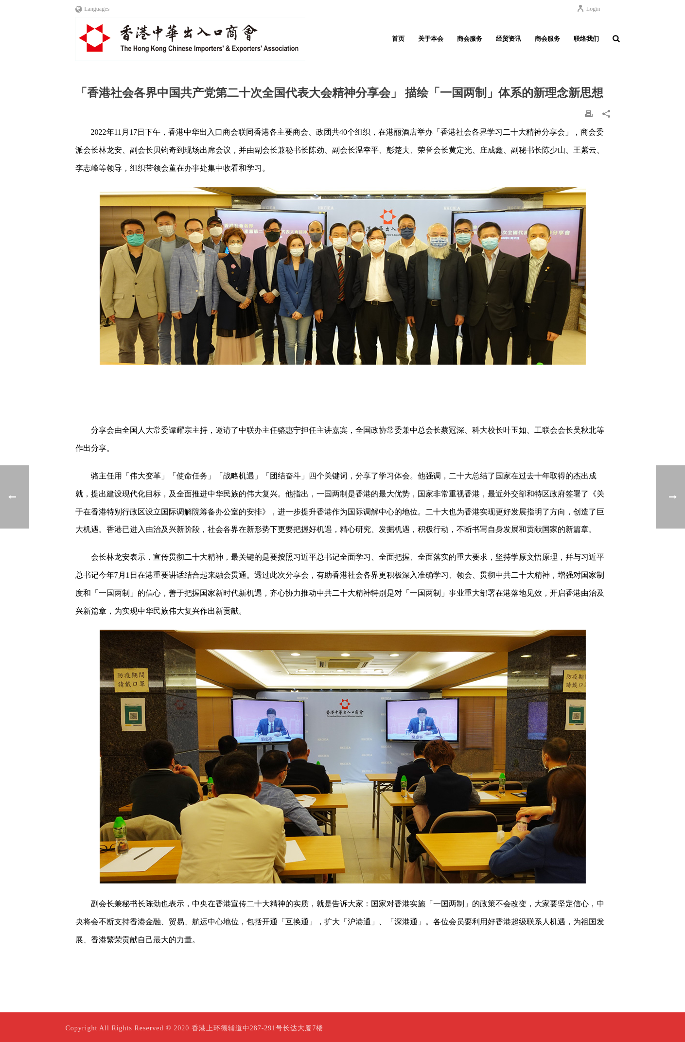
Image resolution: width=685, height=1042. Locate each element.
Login (588, 8)
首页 (398, 38)
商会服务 (469, 38)
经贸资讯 (508, 38)
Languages (92, 8)
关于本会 (430, 38)
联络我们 (586, 38)
